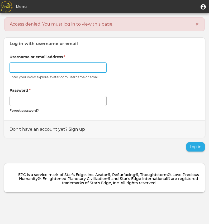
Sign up (77, 129)
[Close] (197, 24)
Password (20, 90)
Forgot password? (24, 111)
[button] (203, 6)
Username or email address (37, 57)
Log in (195, 146)
